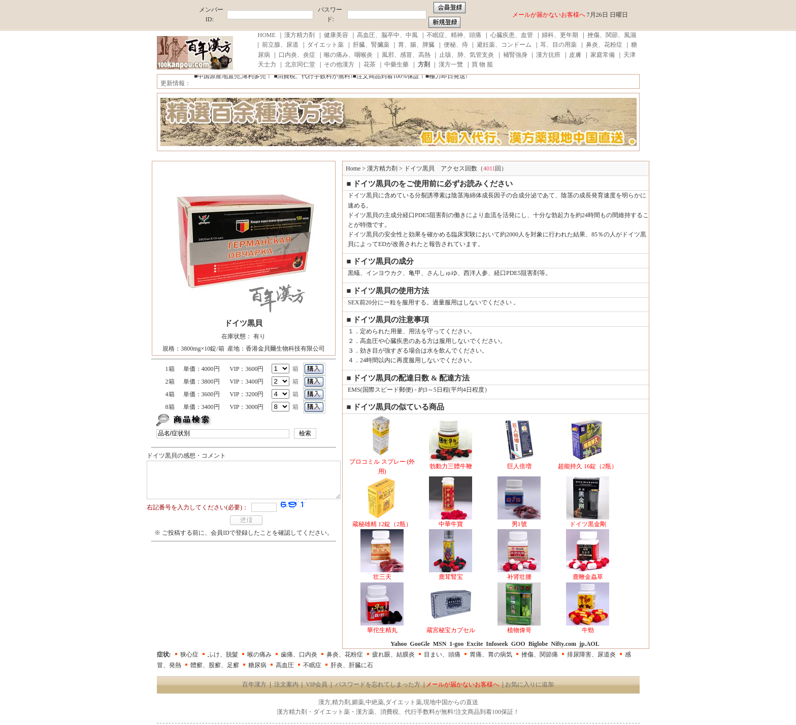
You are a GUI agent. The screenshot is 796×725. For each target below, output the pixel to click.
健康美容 (336, 35)
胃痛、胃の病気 (491, 654)
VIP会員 (316, 684)
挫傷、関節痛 (539, 654)
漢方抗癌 (548, 54)
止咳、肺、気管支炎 (466, 54)
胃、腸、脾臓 (416, 44)
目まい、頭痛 (442, 654)
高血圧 (285, 665)
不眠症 (312, 665)
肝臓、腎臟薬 (371, 44)
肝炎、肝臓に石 (351, 665)
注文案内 (286, 684)
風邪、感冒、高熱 (406, 54)
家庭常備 (602, 54)
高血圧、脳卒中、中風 (387, 35)
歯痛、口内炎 (299, 654)
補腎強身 (515, 54)
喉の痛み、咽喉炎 (348, 54)
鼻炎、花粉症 (604, 44)
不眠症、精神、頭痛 (453, 35)
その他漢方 (339, 64)
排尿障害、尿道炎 (591, 654)
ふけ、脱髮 (223, 654)
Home (363, 168)
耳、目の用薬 (558, 44)
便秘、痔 (456, 44)
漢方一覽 (451, 64)
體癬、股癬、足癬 (214, 665)
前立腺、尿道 (280, 44)
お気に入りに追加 (529, 684)
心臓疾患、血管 (511, 35)
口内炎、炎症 (297, 54)
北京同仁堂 (300, 64)
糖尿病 (257, 665)
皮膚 (575, 54)
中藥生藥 (396, 64)
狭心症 (189, 654)
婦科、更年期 (560, 35)
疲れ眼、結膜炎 (393, 654)
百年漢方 (254, 684)
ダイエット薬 (325, 44)
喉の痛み (259, 654)
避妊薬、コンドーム (504, 44)
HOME (267, 35)
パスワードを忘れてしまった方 (377, 684)
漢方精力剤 (299, 35)
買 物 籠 (482, 64)
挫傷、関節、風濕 (611, 35)
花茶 (369, 64)
